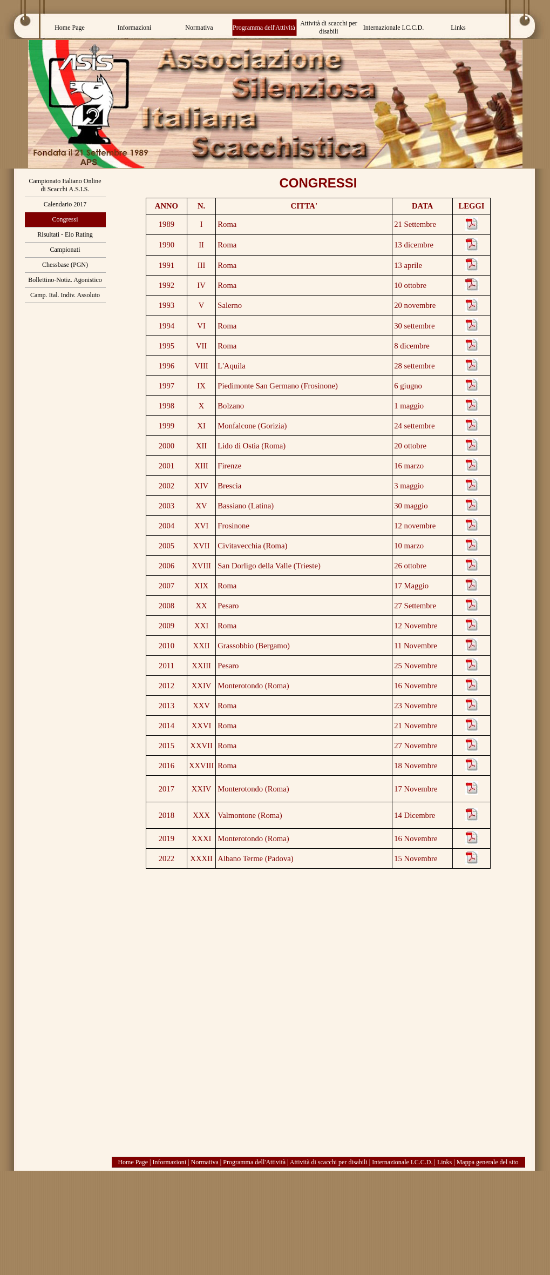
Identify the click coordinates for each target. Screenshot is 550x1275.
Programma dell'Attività (254, 1162)
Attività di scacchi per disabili (329, 1162)
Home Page (133, 1162)
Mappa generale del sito (488, 1162)
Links (444, 1162)
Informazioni (169, 1162)
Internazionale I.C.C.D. (402, 1162)
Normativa (205, 1162)
